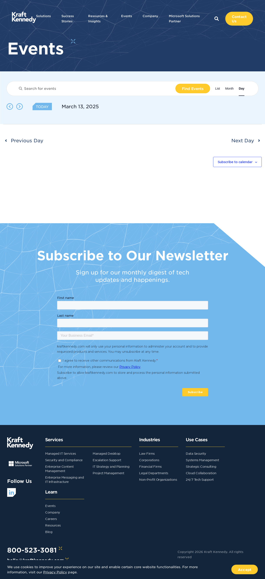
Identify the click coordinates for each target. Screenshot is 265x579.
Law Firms (147, 453)
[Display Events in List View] (217, 88)
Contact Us (239, 18)
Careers (51, 519)
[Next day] (19, 106)
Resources (53, 525)
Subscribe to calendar (235, 162)
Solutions (43, 16)
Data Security (196, 453)
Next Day (242, 140)
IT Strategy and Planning (111, 466)
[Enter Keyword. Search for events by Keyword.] (95, 88)
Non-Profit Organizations (158, 479)
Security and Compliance (64, 460)
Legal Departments (153, 473)
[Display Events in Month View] (229, 88)
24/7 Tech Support (200, 479)
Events (126, 16)
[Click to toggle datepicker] (80, 106)
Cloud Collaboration (201, 473)
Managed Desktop (106, 453)
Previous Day (27, 140)
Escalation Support (107, 460)
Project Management (108, 473)
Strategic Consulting (201, 466)
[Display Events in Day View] (241, 88)
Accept (244, 569)
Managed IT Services (60, 453)
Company (150, 16)
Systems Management (202, 460)
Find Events (193, 88)
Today (42, 106)
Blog (48, 532)
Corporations (149, 460)
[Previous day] (10, 106)
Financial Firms (150, 466)
